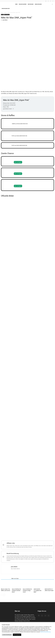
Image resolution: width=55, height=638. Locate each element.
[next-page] (4, 599)
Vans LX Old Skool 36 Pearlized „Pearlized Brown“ (16, 595)
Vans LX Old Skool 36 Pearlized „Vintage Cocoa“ (27, 595)
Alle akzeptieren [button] (17, 634)
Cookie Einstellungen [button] (7, 634)
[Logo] (8, 4)
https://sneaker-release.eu (15, 572)
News (16, 4)
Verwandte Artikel (6, 582)
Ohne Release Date (6, 8)
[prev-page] (2, 599)
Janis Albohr (5, 19)
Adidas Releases (38, 4)
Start (2, 12)
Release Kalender (22, 4)
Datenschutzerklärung (45, 632)
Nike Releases (31, 4)
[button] (52, 4)
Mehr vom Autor (15, 582)
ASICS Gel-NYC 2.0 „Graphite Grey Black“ (37, 595)
